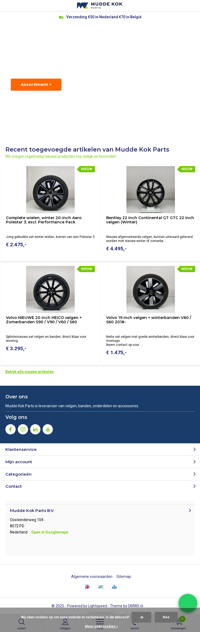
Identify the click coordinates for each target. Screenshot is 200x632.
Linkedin (35, 428)
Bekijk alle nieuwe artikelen (29, 372)
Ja (141, 617)
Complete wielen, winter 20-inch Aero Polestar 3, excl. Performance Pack (44, 219)
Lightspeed (97, 606)
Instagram (23, 428)
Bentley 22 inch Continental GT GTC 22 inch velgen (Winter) (150, 219)
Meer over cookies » (101, 626)
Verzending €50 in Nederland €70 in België (104, 17)
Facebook (10, 428)
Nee (166, 617)
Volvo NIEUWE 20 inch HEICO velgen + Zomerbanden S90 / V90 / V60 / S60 (44, 319)
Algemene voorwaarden (91, 576)
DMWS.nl (135, 606)
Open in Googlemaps (49, 532)
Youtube (48, 428)
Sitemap (123, 576)
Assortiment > (36, 84)
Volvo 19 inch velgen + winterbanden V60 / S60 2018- (148, 319)
